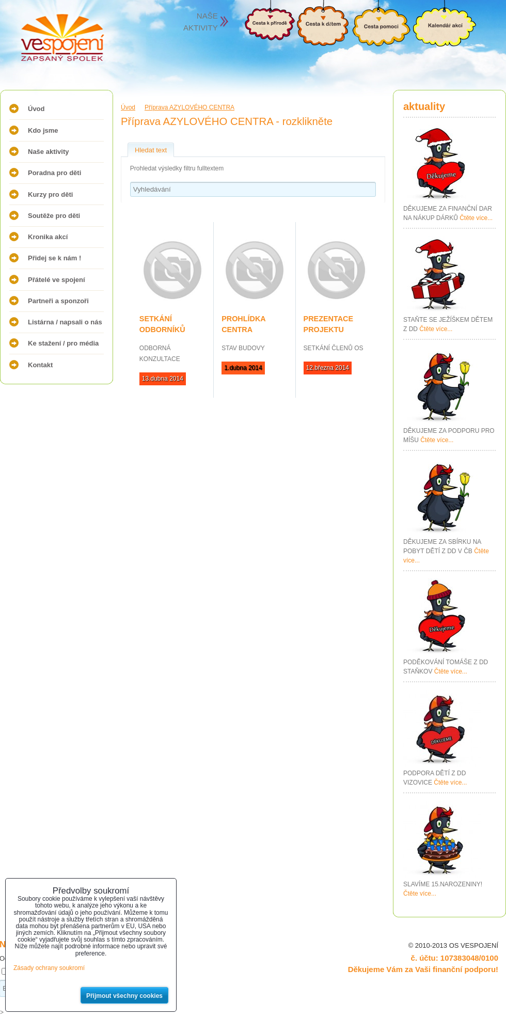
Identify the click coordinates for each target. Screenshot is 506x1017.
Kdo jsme (43, 130)
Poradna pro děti (54, 173)
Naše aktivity (48, 151)
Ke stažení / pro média (63, 343)
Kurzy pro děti (50, 194)
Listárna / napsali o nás (65, 322)
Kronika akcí (48, 237)
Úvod (36, 109)
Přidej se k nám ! (54, 258)
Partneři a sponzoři (58, 301)
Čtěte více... (476, 218)
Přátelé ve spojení (56, 280)
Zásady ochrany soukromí (49, 968)
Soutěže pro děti (54, 216)
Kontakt (40, 365)
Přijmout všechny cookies (124, 995)
